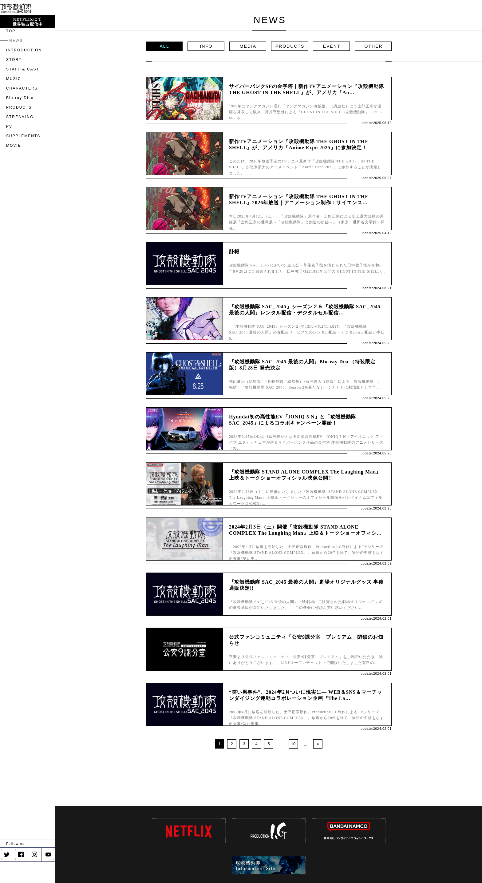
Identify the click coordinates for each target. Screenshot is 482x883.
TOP (10, 52)
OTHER (374, 46)
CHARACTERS (22, 110)
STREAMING (20, 138)
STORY (14, 81)
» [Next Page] (318, 743)
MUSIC (13, 100)
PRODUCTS (19, 129)
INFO (206, 46)
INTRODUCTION (24, 72)
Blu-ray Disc (20, 119)
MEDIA (248, 46)
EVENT (332, 46)
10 (293, 743)
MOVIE (13, 167)
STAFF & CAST (22, 91)
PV (9, 148)
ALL (164, 46)
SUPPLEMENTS (23, 157)
